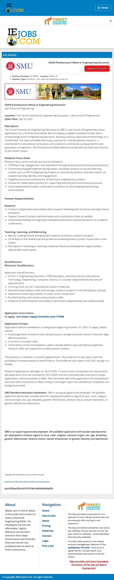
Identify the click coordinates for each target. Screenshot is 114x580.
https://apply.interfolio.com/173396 (43, 316)
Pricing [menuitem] (46, 525)
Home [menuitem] (45, 510)
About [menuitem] (45, 520)
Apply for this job (96, 68)
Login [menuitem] (45, 540)
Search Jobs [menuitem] (49, 515)
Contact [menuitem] (47, 535)
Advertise (47, 530)
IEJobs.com (26, 577)
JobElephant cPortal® (79, 547)
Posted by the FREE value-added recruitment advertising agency (27, 482)
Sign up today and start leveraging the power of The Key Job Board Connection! (89, 565)
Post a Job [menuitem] (48, 545)
